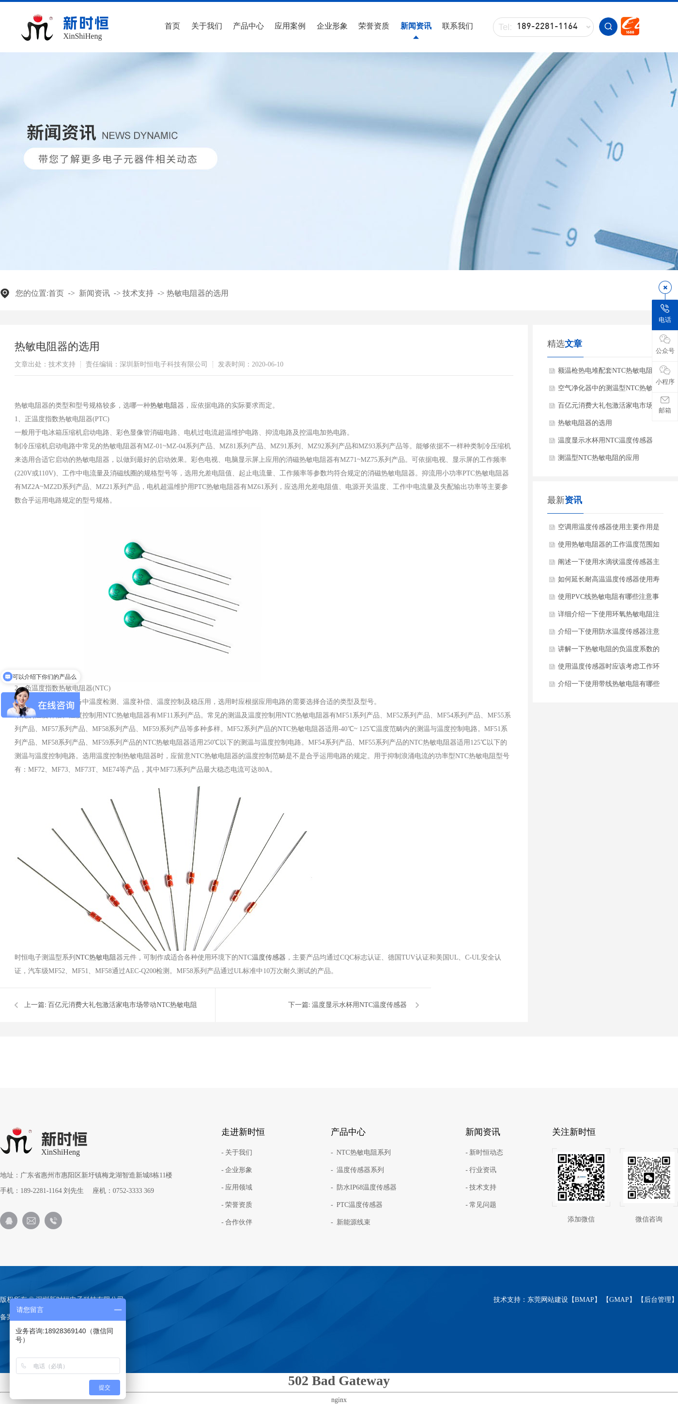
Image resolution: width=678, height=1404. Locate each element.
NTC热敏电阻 (96, 957)
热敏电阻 (163, 405)
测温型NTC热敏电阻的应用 (598, 457)
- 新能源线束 (350, 1222)
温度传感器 (269, 957)
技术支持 (138, 293)
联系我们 (457, 26)
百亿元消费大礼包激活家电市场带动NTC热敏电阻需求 (609, 408)
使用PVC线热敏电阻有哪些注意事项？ (608, 599)
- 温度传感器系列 (357, 1170)
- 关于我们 (236, 1152)
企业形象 (332, 26)
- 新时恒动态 (484, 1152)
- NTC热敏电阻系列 (361, 1152)
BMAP (584, 1299)
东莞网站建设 (547, 1299)
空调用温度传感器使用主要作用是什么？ (609, 529)
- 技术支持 (480, 1187)
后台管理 (657, 1299)
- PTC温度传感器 (357, 1205)
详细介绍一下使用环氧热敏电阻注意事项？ (609, 616)
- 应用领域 (236, 1187)
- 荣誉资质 (236, 1205)
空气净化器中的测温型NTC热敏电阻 (609, 390)
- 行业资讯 (480, 1170)
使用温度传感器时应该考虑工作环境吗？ (609, 669)
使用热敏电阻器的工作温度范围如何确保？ (609, 547)
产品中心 (248, 26)
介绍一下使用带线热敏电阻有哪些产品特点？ (609, 686)
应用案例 (290, 26)
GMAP (619, 1299)
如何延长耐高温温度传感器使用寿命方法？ (609, 582)
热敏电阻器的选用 (198, 293)
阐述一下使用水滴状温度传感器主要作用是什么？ (609, 564)
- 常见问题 (480, 1205)
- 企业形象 (236, 1170)
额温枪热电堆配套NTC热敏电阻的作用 (609, 373)
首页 (172, 26)
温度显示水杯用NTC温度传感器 (359, 1004)
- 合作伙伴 (236, 1222)
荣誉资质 (373, 26)
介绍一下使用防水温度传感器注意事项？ (609, 634)
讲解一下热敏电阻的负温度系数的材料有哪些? (609, 651)
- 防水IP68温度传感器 (364, 1187)
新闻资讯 (416, 26)
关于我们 (206, 26)
